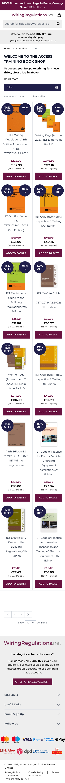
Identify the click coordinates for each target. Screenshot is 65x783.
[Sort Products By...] (45, 96)
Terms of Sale (34, 775)
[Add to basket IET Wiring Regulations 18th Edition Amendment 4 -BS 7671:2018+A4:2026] (16, 176)
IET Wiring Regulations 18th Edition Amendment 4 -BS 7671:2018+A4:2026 (16, 144)
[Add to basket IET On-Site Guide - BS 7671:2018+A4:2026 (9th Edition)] (16, 253)
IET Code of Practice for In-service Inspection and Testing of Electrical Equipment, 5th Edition (49, 549)
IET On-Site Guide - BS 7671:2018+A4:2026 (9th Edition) (16, 223)
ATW (34, 48)
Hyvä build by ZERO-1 (17, 778)
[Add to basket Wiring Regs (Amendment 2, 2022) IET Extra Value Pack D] (16, 411)
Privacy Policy (12, 772)
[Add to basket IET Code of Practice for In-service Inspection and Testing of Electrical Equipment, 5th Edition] (49, 584)
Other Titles (21, 48)
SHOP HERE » (36, 7)
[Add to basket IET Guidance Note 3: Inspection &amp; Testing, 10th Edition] (49, 253)
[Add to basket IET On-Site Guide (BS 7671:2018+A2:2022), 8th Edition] (49, 335)
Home (7, 48)
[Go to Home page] (32, 15)
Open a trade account (32, 681)
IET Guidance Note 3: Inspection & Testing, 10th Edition (48, 221)
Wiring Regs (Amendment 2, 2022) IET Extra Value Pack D (16, 381)
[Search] (58, 24)
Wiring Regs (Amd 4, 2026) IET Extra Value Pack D (48, 140)
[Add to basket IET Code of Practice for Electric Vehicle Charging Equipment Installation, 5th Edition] (49, 498)
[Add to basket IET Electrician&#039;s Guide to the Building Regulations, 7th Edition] (16, 335)
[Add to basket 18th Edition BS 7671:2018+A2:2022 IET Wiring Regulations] (16, 498)
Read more (11, 79)
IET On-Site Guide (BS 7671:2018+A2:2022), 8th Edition (48, 300)
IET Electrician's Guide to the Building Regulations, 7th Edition (16, 302)
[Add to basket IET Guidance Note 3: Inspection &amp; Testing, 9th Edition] (49, 411)
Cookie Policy (36, 772)
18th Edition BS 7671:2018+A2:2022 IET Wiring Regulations (16, 458)
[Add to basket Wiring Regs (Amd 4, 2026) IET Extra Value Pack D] (49, 176)
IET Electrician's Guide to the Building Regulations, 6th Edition (16, 546)
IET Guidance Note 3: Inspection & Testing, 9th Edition (48, 379)
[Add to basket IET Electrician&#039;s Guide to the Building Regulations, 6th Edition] (16, 584)
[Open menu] (6, 15)
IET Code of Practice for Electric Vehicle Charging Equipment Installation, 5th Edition (49, 463)
